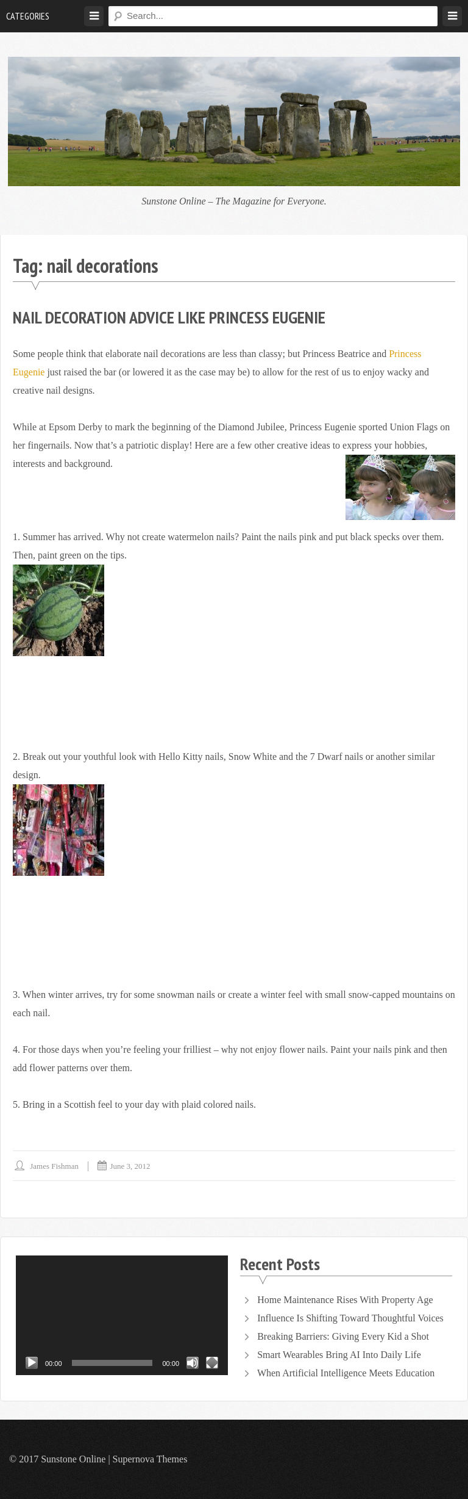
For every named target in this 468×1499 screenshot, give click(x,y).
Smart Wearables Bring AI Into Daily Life (339, 1354)
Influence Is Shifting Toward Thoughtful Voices (350, 1318)
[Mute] (192, 1363)
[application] (122, 1315)
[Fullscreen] (212, 1363)
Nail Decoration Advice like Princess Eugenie (169, 317)
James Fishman (54, 1166)
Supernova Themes (150, 1459)
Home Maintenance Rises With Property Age (345, 1300)
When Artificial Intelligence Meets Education (345, 1373)
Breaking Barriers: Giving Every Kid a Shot (343, 1336)
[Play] (32, 1363)
